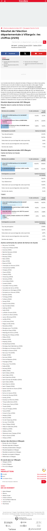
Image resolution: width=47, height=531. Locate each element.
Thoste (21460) (6, 406)
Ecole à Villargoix (7, 464)
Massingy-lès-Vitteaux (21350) (10, 335)
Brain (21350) (5, 259)
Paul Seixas (6, 503)
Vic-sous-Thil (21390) (8, 422)
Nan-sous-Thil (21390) (8, 353)
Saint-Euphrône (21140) (8, 377)
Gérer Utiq (33, 514)
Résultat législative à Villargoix (10, 450)
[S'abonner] (23, 481)
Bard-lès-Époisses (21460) (9, 252)
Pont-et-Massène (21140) (9, 359)
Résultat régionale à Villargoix (10, 445)
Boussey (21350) (6, 256)
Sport (3, 476)
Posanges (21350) (7, 361)
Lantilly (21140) (6, 319)
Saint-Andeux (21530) (8, 373)
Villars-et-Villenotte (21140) (9, 426)
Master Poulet (6, 495)
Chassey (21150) (6, 274)
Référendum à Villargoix (9, 456)
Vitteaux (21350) (6, 438)
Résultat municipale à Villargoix (11, 454)
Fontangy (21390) (7, 297)
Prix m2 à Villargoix (7, 466)
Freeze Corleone (7, 497)
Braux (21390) (6, 261)
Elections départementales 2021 (13, 28)
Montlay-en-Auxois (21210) (18, 47)
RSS (43, 512)
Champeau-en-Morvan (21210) (10, 265)
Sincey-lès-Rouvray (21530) (9, 395)
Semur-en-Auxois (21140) (9, 393)
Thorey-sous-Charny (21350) (10, 404)
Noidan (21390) (6, 355)
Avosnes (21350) (6, 250)
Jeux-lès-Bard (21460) (8, 306)
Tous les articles (38, 512)
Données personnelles (14, 514)
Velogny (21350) (6, 415)
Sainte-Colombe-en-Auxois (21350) (12, 388)
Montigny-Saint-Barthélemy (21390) (12, 346)
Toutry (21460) (6, 411)
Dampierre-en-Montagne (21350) (11, 290)
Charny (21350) (6, 272)
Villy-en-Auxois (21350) (8, 435)
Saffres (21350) (6, 370)
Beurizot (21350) (6, 254)
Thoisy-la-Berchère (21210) (9, 402)
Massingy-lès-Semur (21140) (10, 332)
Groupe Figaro (17, 515)
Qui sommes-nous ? (7, 512)
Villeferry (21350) (6, 431)
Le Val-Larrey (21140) (8, 321)
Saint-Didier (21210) (7, 375)
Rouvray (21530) (6, 368)
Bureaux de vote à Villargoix (31, 61)
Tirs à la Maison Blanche (9, 499)
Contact (32, 512)
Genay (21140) (6, 301)
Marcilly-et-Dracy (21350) (9, 330)
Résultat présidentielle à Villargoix (11, 447)
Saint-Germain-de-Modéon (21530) (12, 379)
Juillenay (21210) (6, 308)
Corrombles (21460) (7, 281)
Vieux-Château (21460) (8, 424)
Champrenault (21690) (8, 268)
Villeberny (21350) (7, 429)
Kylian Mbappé (7, 491)
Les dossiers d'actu (6, 478)
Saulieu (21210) (37, 45)
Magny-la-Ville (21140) (8, 323)
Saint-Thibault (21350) (8, 386)
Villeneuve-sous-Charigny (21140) (11, 433)
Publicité (27, 512)
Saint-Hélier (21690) (7, 382)
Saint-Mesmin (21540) (8, 384)
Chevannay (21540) (7, 277)
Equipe (14, 512)
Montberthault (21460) (8, 344)
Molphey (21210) (6, 341)
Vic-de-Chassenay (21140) (9, 420)
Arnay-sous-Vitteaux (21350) (10, 247)
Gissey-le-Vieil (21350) (8, 303)
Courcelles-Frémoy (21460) (9, 285)
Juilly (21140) (5, 310)
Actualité (4, 474)
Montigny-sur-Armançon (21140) (11, 348)
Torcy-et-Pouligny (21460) (9, 408)
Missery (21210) (6, 339)
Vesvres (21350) (6, 417)
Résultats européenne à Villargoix (11, 452)
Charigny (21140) (6, 270)
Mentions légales (40, 514)
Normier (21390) (6, 357)
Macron (5, 493)
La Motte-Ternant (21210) (25, 45)
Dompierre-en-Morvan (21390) (10, 292)
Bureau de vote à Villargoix (9, 443)
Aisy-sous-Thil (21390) (8, 245)
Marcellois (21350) (7, 326)
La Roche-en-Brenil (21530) (9, 314)
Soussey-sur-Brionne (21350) (10, 399)
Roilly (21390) (6, 366)
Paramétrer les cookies (25, 514)
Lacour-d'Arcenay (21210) (9, 317)
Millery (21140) (6, 337)
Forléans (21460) (6, 299)
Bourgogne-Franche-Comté (31, 28)
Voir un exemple (41, 474)
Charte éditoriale (20, 512)
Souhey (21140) (6, 397)
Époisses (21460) (7, 294)
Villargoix (27, 63)
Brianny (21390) (6, 263)
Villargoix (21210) (6, 462)
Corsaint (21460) (6, 283)
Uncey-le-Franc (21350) (8, 413)
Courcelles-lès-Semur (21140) (10, 288)
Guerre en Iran (7, 501)
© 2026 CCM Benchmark (27, 515)
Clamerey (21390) (7, 279)
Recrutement (6, 514)
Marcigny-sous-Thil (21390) (9, 328)
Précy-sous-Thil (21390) (9, 364)
